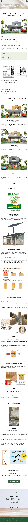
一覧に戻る (14, 484)
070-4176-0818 (14, 499)
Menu (27, 1)
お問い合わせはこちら (14, 481)
